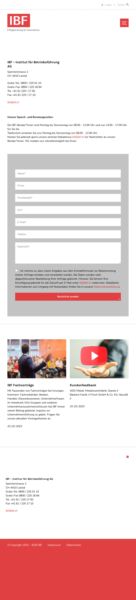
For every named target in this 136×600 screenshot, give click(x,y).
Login (106, 5)
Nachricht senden (68, 296)
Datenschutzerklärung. (107, 287)
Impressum (54, 545)
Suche (123, 5)
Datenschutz (73, 545)
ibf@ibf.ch (13, 102)
